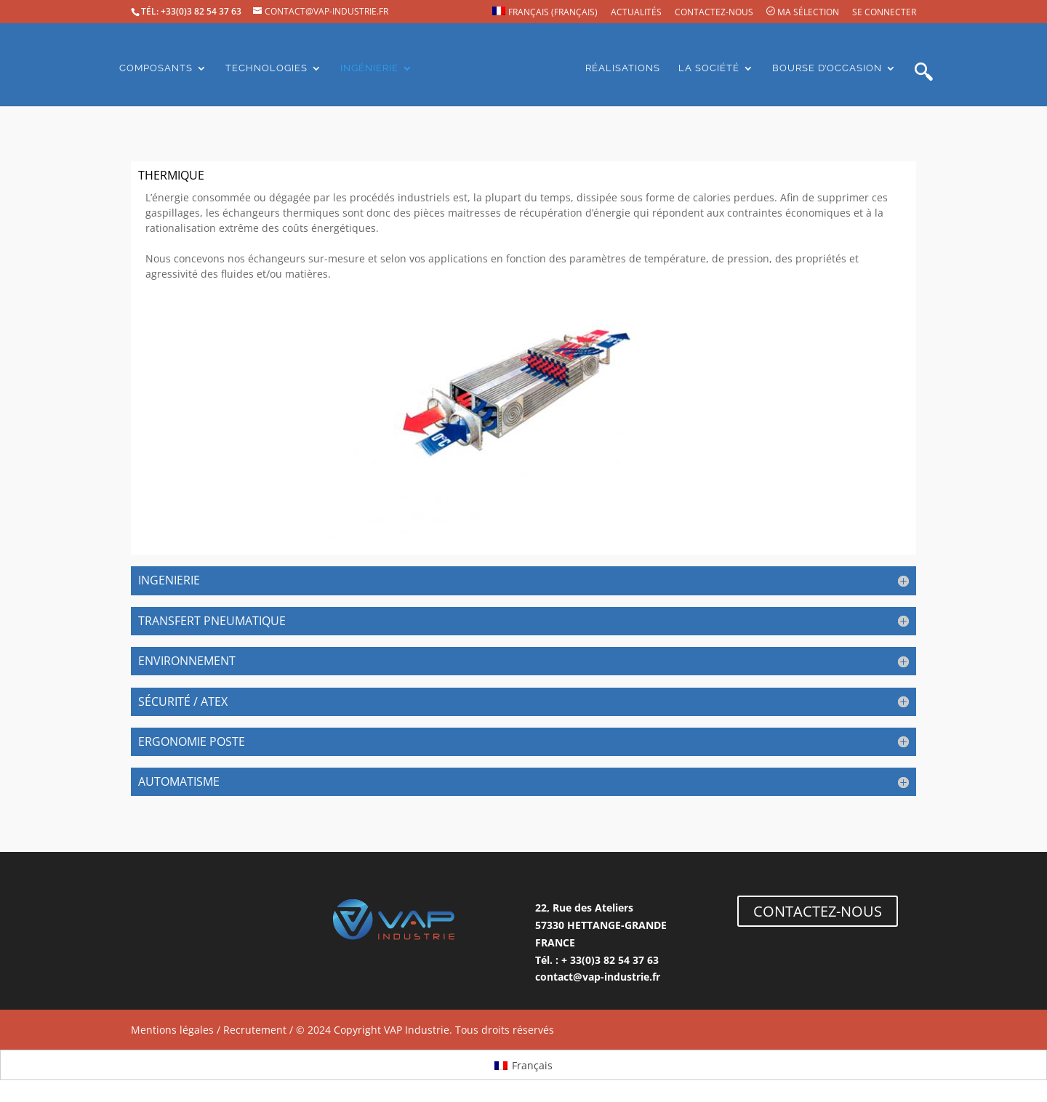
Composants (156, 68)
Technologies (266, 68)
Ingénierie (369, 68)
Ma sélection (802, 12)
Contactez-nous (714, 13)
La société (708, 68)
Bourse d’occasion (827, 68)
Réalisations (622, 68)
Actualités (636, 13)
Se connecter (884, 13)
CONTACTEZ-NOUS (817, 911)
